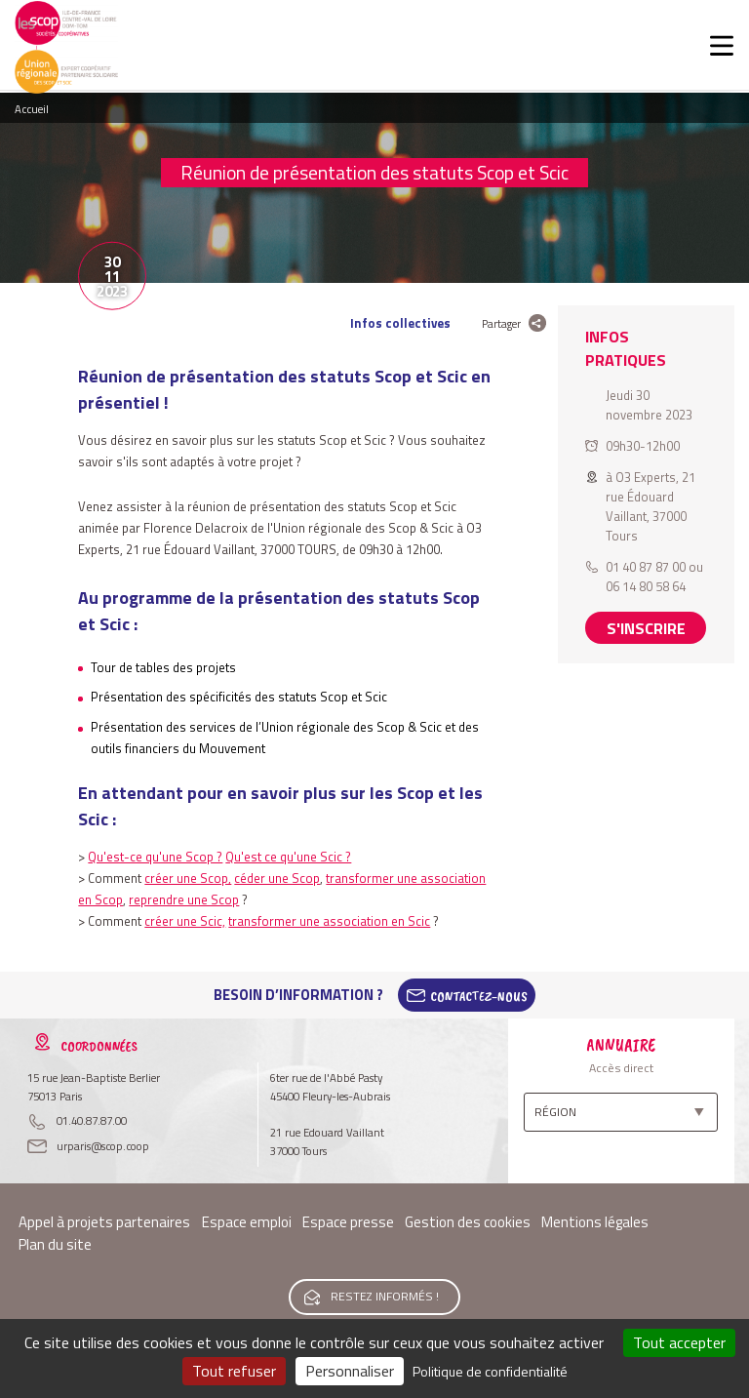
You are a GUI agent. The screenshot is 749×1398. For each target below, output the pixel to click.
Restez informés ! (385, 1296)
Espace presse (348, 1222)
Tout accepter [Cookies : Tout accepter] (679, 1342)
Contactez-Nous (479, 995)
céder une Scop (277, 878)
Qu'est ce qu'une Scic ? (288, 856)
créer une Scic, (184, 921)
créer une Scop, (187, 878)
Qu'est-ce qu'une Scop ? (155, 856)
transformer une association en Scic (329, 921)
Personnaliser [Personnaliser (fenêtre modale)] (349, 1370)
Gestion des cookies (468, 1222)
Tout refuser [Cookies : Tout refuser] (234, 1370)
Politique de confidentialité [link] (490, 1371)
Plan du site (55, 1244)
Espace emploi (247, 1222)
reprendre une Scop (184, 899)
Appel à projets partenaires (104, 1222)
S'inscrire (646, 628)
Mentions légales (595, 1222)
